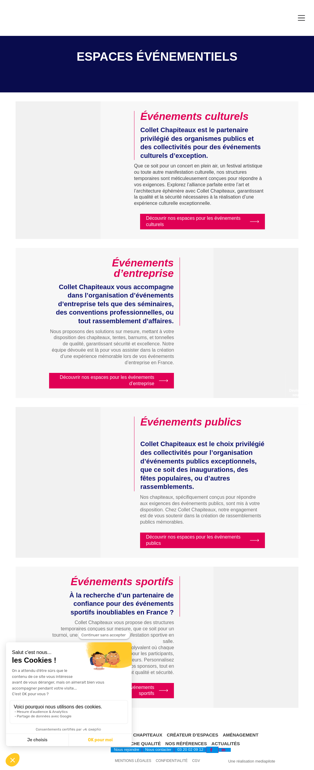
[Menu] (301, 18)
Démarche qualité (137, 743)
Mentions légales (133, 761)
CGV (196, 761)
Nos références (186, 743)
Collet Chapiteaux (138, 734)
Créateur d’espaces (192, 734)
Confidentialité (172, 761)
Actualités (225, 743)
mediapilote (265, 761)
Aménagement (240, 734)
